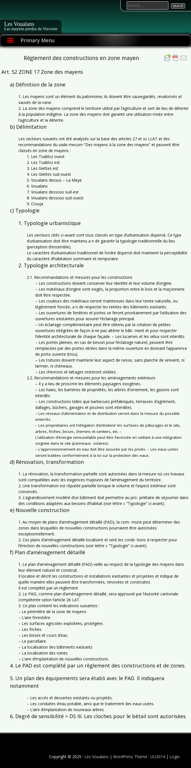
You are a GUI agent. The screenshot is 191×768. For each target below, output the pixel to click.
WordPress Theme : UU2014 (139, 756)
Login (175, 756)
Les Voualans (19, 24)
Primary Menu (38, 40)
